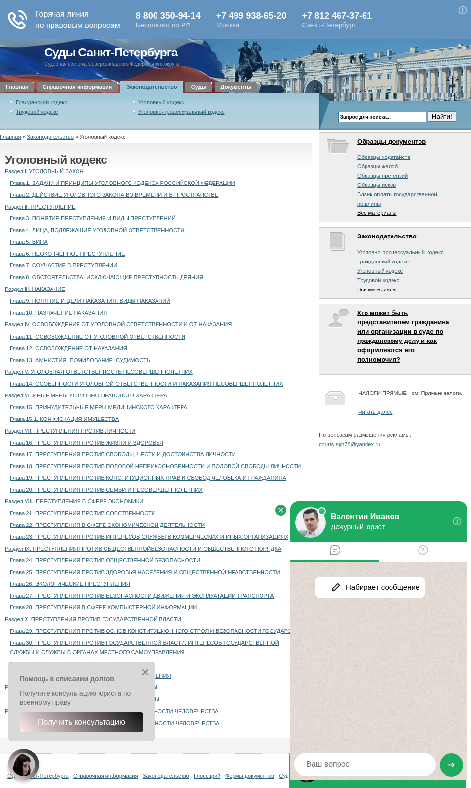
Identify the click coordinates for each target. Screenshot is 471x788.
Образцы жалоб (377, 166)
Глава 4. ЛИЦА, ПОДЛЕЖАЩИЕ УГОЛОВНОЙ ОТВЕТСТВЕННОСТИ (97, 230)
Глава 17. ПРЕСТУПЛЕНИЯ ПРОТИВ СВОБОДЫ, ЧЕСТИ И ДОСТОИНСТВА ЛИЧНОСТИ (123, 454)
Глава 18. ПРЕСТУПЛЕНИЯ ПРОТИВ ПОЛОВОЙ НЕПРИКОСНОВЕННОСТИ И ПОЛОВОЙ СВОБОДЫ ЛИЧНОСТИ (155, 466)
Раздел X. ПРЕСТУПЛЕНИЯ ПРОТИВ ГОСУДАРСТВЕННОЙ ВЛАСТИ (93, 619)
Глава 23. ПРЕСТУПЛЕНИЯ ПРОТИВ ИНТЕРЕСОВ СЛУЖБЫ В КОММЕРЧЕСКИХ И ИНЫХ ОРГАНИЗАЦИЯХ (149, 537)
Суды (199, 87)
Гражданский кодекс (41, 102)
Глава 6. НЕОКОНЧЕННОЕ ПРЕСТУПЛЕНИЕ (67, 254)
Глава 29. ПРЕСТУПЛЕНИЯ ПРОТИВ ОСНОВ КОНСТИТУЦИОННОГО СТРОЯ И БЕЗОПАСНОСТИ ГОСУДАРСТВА (156, 631)
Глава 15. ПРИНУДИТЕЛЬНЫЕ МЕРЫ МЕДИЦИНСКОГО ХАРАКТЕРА (98, 407)
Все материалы (377, 213)
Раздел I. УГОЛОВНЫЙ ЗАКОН (44, 171)
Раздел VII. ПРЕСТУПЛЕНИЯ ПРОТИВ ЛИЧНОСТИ (70, 431)
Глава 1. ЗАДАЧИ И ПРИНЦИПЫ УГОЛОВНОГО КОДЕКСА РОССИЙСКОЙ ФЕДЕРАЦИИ (122, 183)
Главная (17, 87)
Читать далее (375, 412)
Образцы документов (391, 141)
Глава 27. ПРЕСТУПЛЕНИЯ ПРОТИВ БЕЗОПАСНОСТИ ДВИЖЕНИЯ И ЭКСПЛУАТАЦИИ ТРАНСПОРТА (142, 596)
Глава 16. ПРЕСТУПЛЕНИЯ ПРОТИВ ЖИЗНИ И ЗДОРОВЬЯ (86, 443)
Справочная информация (77, 87)
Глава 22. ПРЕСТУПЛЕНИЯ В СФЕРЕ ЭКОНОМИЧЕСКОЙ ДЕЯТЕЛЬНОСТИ (107, 525)
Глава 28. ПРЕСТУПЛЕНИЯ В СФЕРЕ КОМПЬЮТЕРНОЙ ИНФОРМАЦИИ (103, 607)
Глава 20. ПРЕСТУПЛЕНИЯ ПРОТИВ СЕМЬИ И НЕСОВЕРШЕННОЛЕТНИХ (106, 490)
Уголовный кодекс (161, 102)
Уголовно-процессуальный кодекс (181, 112)
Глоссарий (207, 776)
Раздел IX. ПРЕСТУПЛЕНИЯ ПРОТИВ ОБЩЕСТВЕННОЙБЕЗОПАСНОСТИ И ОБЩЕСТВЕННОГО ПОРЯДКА (143, 549)
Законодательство (151, 87)
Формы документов (249, 776)
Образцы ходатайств (383, 157)
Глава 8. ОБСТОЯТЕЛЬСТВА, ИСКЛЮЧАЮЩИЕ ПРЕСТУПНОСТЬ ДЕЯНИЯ (106, 277)
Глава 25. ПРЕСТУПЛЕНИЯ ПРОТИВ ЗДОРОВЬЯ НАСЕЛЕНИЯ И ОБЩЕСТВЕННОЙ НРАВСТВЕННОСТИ (145, 572)
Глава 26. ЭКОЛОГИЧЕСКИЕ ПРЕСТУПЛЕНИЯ (70, 584)
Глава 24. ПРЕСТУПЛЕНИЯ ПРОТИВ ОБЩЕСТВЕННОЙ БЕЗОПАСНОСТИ (105, 560)
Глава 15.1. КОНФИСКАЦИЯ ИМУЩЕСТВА (64, 419)
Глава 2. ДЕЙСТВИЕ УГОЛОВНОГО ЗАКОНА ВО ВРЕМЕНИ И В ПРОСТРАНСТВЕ (114, 195)
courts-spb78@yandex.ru (349, 444)
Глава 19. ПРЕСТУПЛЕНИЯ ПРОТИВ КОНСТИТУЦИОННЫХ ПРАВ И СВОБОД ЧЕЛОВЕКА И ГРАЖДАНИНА (148, 478)
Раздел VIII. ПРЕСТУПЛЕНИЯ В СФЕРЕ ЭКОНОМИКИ (74, 501)
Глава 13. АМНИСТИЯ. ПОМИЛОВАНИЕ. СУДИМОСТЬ (80, 360)
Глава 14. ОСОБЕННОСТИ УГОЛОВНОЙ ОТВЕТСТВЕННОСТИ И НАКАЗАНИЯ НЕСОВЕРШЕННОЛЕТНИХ (146, 384)
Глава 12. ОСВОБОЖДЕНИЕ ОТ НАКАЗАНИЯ (68, 348)
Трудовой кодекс (37, 112)
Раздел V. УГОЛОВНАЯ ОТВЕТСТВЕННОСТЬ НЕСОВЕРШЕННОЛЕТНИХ (99, 372)
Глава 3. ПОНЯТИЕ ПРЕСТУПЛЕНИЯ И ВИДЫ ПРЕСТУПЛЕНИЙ (93, 218)
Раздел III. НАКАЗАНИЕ (35, 289)
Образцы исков (376, 185)
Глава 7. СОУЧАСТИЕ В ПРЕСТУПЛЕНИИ (63, 265)
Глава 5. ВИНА (29, 242)
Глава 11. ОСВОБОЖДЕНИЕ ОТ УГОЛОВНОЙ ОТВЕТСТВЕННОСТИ (97, 337)
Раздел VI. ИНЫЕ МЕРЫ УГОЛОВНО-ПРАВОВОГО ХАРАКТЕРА (86, 395)
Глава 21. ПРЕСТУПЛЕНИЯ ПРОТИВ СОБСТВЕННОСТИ (83, 513)
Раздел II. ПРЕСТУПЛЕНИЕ (40, 207)
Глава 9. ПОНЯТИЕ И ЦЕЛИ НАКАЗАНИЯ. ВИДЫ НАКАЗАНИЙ (90, 301)
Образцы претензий (382, 176)
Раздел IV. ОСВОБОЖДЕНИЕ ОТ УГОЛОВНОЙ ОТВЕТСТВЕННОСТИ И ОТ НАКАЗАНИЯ (118, 324)
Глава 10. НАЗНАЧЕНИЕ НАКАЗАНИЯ (58, 312)
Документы (236, 87)
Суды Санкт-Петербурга (111, 52)
